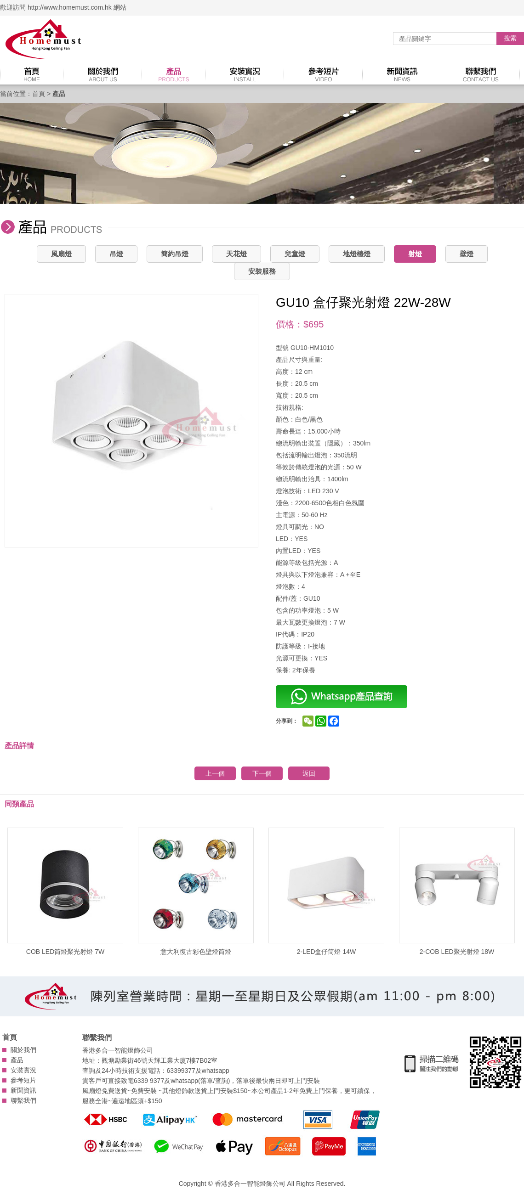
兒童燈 (295, 254)
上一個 (215, 773)
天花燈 (236, 254)
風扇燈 (61, 254)
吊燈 (116, 254)
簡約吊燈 (174, 254)
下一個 (262, 773)
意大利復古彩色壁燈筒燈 (196, 891)
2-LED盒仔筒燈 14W (326, 891)
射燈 (415, 254)
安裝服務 (262, 271)
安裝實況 (23, 1070)
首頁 (38, 93)
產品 (17, 1060)
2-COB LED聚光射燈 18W (457, 891)
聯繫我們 (23, 1100)
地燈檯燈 (356, 254)
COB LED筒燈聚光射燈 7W (65, 891)
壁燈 (466, 254)
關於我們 (23, 1050)
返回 (308, 773)
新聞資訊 (23, 1090)
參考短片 (23, 1080)
